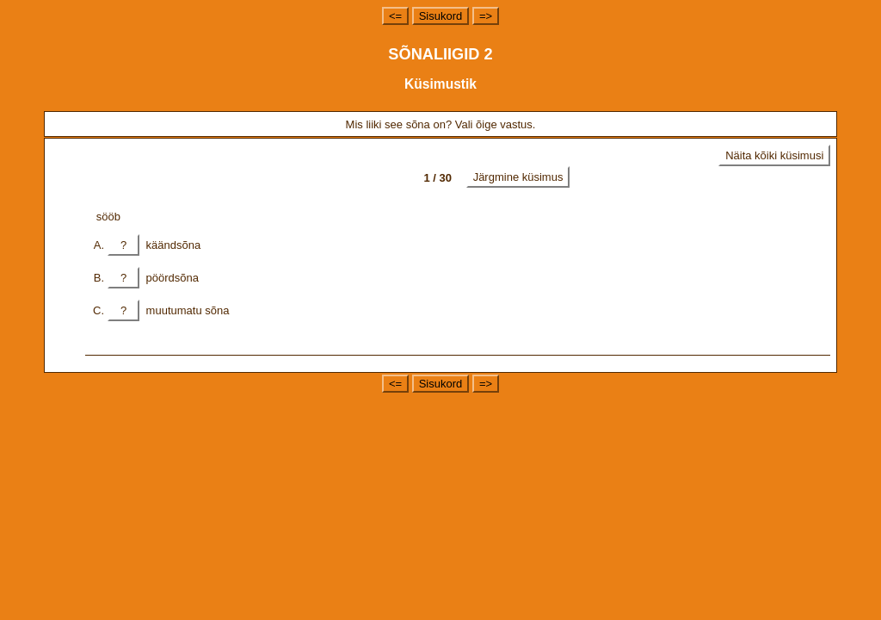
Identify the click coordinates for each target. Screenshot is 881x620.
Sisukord (441, 15)
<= (395, 15)
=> (485, 15)
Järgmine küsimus (518, 176)
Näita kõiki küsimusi (774, 155)
